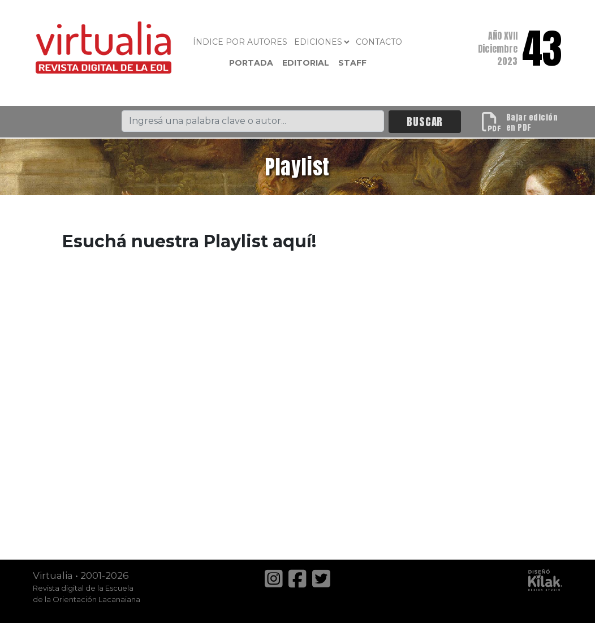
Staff (352, 63)
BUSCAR (425, 121)
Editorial (305, 63)
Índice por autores (240, 42)
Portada (251, 63)
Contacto (379, 42)
